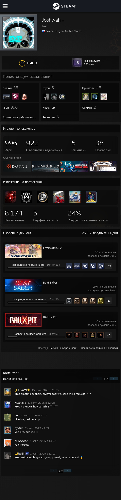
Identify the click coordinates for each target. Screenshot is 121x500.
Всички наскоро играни (63, 347)
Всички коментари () (15, 378)
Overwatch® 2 (52, 248)
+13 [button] (108, 300)
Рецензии (112, 347)
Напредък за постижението (28, 264)
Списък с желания (92, 347)
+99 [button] (108, 266)
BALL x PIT (50, 317)
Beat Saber (50, 282)
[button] (28, 63)
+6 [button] (108, 335)
